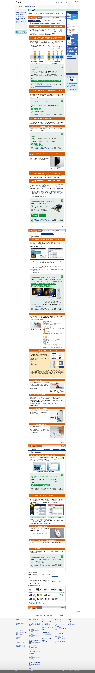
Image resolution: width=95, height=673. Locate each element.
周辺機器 (68, 60)
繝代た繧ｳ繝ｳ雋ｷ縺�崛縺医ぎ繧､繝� (34, 641)
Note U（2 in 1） (19, 637)
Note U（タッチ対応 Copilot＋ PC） (21, 631)
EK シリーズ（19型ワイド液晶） (71, 26)
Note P (17, 625)
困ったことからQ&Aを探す (21, 12)
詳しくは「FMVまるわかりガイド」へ (39, 319)
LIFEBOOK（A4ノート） (42, 603)
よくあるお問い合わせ (20, 16)
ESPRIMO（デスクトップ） (33, 603)
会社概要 (69, 621)
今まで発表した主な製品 (29, 6)
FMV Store (64, 2)
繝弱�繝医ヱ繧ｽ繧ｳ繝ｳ (33, 647)
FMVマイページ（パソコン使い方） (60, 622)
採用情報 (69, 625)
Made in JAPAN (69, 56)
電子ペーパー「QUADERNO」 (47, 638)
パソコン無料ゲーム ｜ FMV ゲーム (58, 632)
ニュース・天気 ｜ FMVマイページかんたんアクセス (60, 628)
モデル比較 (69, 32)
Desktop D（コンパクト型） (21, 646)
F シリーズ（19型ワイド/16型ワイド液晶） (71, 20)
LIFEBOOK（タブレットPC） (44, 604)
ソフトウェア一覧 (55, 576)
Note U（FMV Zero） (19, 635)
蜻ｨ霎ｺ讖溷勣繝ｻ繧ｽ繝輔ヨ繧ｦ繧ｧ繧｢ (34, 643)
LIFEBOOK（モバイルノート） (34, 604)
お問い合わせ (17, 670)
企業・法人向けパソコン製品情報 (34, 602)
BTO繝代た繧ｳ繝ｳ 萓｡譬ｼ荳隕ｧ (34, 627)
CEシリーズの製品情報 (56, 188)
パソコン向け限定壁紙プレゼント (60, 642)
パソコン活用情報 (19, 14)
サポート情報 (44, 641)
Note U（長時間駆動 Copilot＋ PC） (21, 633)
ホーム (17, 6)
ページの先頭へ (61, 226)
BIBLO (30, 592)
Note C (17, 638)
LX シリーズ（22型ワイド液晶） (71, 23)
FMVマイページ (76, 2)
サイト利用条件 (36, 615)
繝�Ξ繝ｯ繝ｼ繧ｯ (32, 629)
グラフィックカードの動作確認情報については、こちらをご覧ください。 (46, 186)
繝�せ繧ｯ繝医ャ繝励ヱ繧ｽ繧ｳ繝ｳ (34, 645)
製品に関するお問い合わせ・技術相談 (21, 19)
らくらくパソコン (61, 592)
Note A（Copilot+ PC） (20, 623)
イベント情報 (69, 69)
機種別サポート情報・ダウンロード (21, 25)
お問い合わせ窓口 (45, 625)
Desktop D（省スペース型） (21, 645)
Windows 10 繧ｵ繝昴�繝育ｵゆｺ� (34, 638)
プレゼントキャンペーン (59, 633)
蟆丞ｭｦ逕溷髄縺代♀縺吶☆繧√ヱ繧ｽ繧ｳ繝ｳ (34, 631)
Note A (17, 624)
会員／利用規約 (60, 615)
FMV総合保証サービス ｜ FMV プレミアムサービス (60, 638)
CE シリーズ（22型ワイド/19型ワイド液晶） (71, 30)
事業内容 (69, 623)
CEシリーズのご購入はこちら (37, 83)
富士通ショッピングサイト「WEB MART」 (43, 86)
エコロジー (69, 64)
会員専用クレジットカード (60, 636)
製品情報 (58, 2)
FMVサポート (21, 6)
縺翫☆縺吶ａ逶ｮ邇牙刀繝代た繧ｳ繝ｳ (34, 625)
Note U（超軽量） (19, 634)
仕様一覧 (42, 574)
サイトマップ (42, 615)
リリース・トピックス (72, 624)
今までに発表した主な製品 (72, 71)
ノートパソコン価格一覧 (33, 621)
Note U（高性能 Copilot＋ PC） (21, 628)
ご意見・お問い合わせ (50, 615)
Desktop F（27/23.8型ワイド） (21, 643)
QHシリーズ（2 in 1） (20, 641)
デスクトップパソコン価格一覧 (34, 623)
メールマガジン (58, 634)
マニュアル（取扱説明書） (47, 634)
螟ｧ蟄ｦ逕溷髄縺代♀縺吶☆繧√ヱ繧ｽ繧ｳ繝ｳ (34, 636)
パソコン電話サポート (59, 640)
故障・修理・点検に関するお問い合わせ (21, 22)
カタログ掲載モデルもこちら (71, 90)
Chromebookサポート (46, 632)
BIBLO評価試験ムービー (71, 58)
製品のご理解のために (71, 66)
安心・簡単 (69, 62)
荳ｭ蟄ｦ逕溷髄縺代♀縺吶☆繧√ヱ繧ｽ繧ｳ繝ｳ (34, 633)
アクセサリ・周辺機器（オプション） (21, 648)
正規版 (54, 26)
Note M (17, 639)
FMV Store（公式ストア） (33, 619)
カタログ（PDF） (70, 67)
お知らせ (17, 28)
